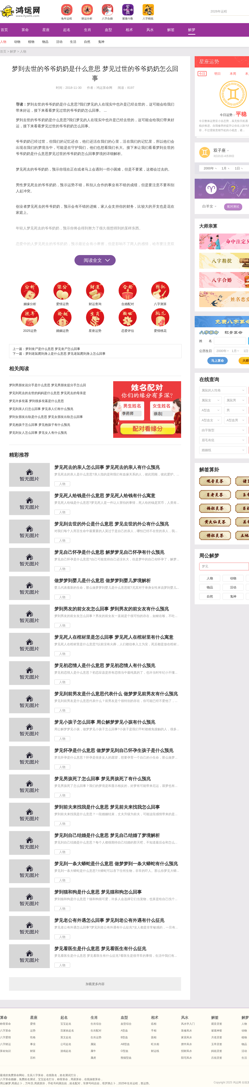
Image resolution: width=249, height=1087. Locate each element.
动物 (17, 41)
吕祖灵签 (216, 1057)
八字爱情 (5, 1037)
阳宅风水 (186, 1057)
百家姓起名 (67, 1030)
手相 (153, 1030)
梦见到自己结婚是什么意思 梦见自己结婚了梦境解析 (107, 835)
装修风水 (186, 1030)
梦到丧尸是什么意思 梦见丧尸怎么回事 (52, 349)
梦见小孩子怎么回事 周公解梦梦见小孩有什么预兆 (104, 722)
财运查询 (95, 304)
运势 (33, 1030)
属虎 (93, 1057)
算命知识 (5, 1051)
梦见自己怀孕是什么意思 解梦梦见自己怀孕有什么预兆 (109, 552)
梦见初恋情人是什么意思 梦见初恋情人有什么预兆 (104, 665)
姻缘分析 (30, 304)
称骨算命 (233, 332)
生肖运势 (96, 1037)
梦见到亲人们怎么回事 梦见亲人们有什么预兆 (41, 409)
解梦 (191, 30)
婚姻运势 (62, 331)
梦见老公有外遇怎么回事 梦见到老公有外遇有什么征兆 (109, 920)
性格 (33, 1037)
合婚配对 (127, 304)
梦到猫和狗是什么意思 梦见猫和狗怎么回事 (98, 891)
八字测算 (160, 304)
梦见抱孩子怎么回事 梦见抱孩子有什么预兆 (39, 425)
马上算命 (217, 360)
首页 (3, 51)
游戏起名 (65, 1051)
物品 (45, 41)
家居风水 (186, 1037)
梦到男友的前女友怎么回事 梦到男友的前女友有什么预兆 (111, 608)
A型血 (124, 1030)
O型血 (124, 1051)
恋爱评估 (127, 331)
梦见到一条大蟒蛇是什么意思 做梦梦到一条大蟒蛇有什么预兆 (116, 863)
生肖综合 (96, 1023)
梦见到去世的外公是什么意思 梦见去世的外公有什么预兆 (111, 523)
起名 (66, 30)
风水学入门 (188, 1023)
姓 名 (205, 341)
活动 (59, 41)
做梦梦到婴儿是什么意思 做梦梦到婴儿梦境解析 (102, 580)
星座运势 (95, 331)
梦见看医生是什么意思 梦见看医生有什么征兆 (100, 948)
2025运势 (29, 331)
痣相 (153, 1023)
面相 (153, 1037)
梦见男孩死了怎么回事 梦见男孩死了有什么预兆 (102, 778)
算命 (25, 30)
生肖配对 (96, 1030)
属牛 (93, 1051)
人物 (3, 41)
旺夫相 (155, 1044)
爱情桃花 (160, 331)
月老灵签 (216, 1037)
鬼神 (101, 41)
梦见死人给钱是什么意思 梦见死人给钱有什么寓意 (104, 495)
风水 (150, 30)
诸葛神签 (216, 1030)
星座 (46, 30)
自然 (87, 41)
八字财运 (5, 1044)
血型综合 (126, 1023)
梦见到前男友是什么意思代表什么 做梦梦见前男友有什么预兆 (116, 693)
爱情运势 (62, 304)
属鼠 (93, 1044)
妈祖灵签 (216, 1051)
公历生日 (205, 351)
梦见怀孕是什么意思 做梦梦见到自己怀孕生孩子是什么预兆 (113, 750)
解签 (171, 30)
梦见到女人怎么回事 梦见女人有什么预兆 (38, 432)
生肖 (87, 30)
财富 (33, 1051)
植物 (31, 41)
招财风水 (186, 1051)
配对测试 (233, 206)
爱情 (33, 1023)
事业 (33, 1044)
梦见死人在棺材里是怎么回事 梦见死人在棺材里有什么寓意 (113, 637)
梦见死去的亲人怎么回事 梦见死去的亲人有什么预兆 (107, 467)
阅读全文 (93, 260)
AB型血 (125, 1044)
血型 (108, 30)
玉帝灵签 (216, 1044)
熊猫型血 (126, 1057)
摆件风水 (186, 1044)
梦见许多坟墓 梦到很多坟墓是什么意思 (36, 401)
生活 (73, 41)
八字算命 (209, 332)
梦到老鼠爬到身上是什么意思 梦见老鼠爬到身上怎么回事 (65, 353)
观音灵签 (216, 1023)
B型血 (124, 1037)
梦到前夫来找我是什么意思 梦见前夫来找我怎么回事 (107, 807)
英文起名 (65, 1037)
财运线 (155, 1051)
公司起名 (65, 1044)
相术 (129, 30)
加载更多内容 (95, 984)
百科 (33, 1057)
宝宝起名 (65, 1023)
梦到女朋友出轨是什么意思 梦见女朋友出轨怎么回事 (46, 417)
